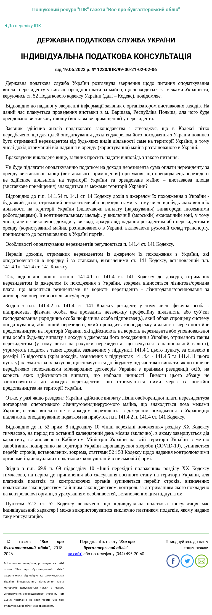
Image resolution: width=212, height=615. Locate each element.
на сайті (75, 553)
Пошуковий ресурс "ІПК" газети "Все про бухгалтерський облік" (106, 9)
